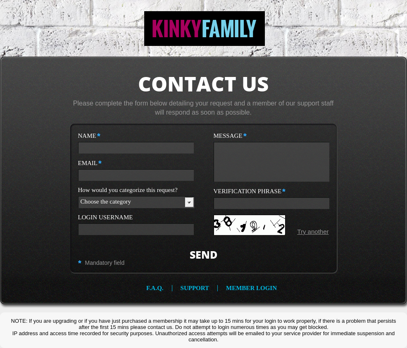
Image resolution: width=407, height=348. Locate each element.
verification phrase (250, 191)
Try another (312, 231)
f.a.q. (155, 288)
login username (105, 217)
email (90, 163)
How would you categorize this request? (128, 190)
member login (251, 288)
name (89, 135)
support (195, 288)
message (230, 135)
